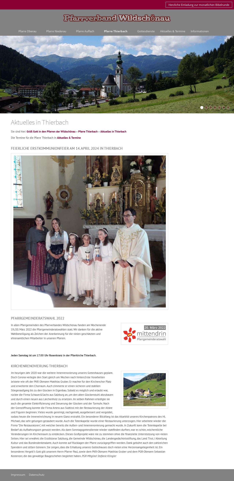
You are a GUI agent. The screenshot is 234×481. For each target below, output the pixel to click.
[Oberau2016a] (202, 107)
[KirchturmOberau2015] (206, 107)
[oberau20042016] (219, 107)
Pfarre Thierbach (88, 131)
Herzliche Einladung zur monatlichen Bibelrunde (199, 5)
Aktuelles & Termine (69, 137)
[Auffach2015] (224, 107)
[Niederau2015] (210, 107)
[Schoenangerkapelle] (215, 107)
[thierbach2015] (228, 107)
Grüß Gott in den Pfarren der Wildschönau (51, 131)
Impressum (18, 474)
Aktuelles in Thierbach (113, 131)
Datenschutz (36, 474)
